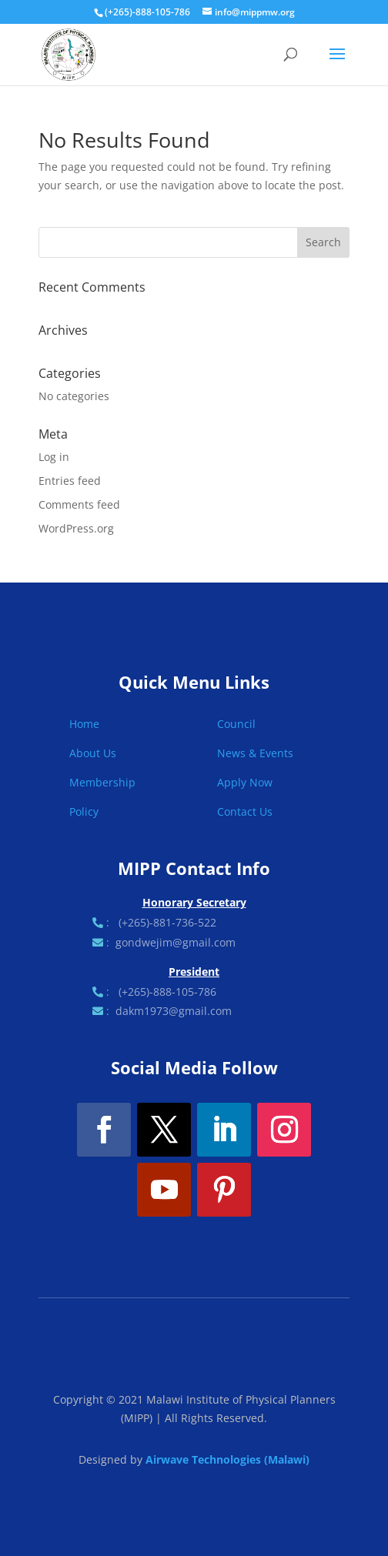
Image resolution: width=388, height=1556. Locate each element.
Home (84, 723)
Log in (53, 456)
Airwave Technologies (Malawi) (227, 1459)
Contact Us (245, 811)
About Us (92, 753)
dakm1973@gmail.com (173, 1010)
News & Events (255, 753)
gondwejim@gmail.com (175, 942)
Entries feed (69, 480)
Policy (84, 811)
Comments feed (79, 504)
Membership (102, 782)
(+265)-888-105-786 (167, 991)
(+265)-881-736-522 (167, 922)
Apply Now (245, 782)
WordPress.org (76, 528)
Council (236, 723)
